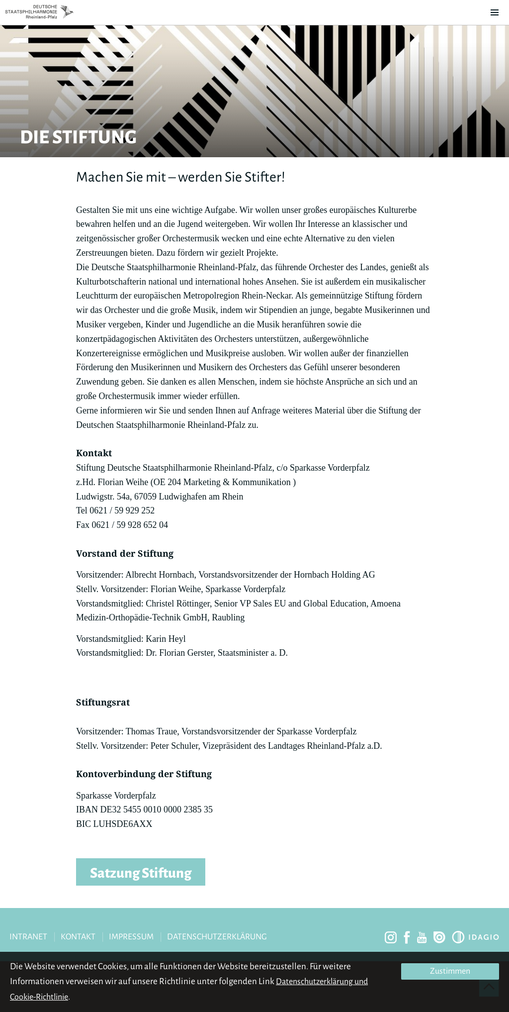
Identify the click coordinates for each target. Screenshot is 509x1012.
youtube (422, 937)
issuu (439, 937)
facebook (407, 937)
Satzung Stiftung (140, 873)
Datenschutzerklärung (217, 936)
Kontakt (78, 936)
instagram (390, 937)
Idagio (475, 937)
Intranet (28, 936)
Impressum (131, 936)
